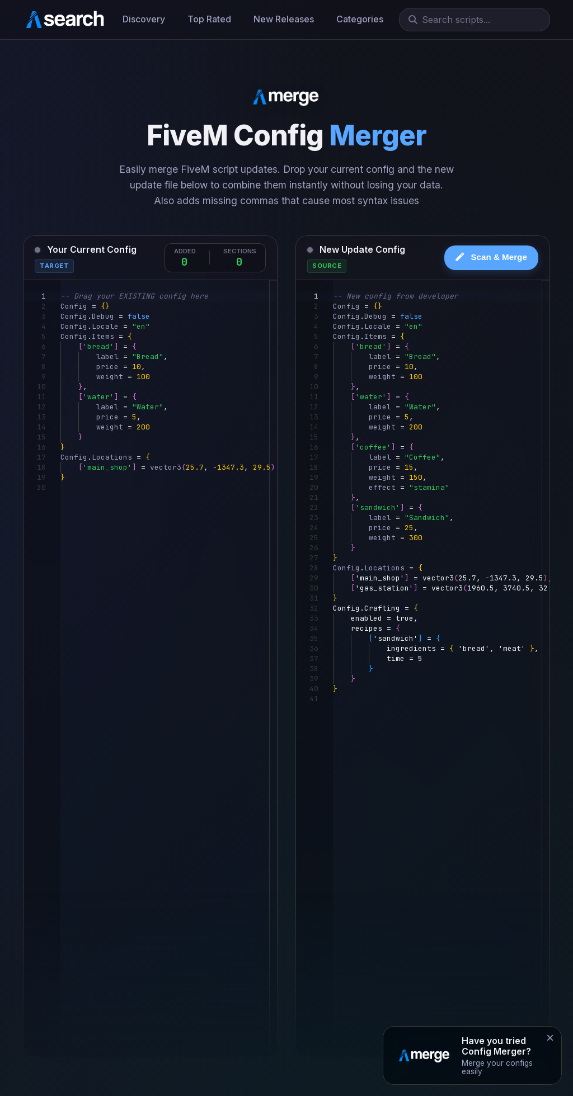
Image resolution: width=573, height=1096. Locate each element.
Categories (359, 19)
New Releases (283, 19)
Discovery (144, 19)
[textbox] (60, 291)
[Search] (479, 19)
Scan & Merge (491, 257)
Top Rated (209, 19)
